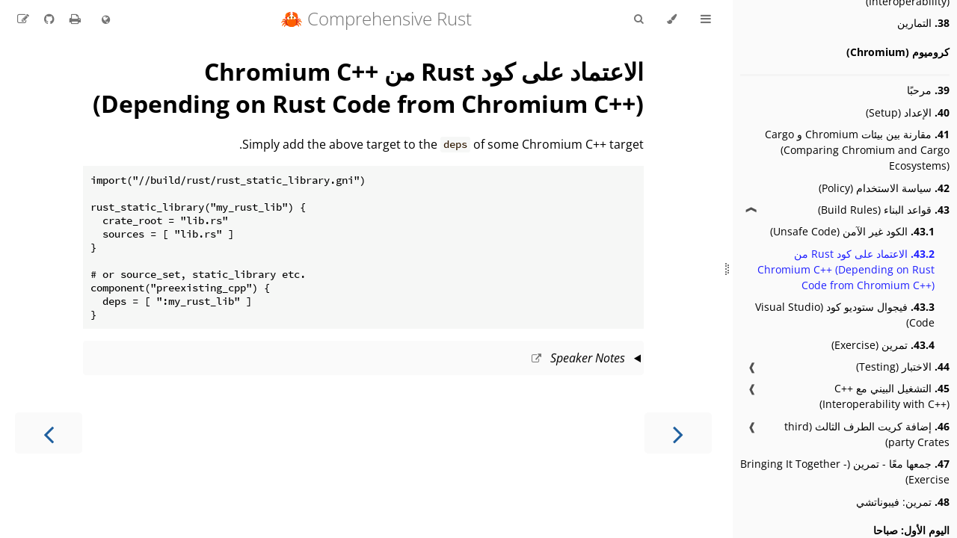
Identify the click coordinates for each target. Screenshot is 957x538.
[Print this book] (74, 18)
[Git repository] (48, 18)
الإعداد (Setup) (908, 112)
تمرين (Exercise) (883, 345)
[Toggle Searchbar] (638, 19)
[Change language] (106, 20)
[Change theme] (672, 19)
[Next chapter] (48, 433)
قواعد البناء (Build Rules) (884, 209)
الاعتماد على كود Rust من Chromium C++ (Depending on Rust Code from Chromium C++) (846, 269)
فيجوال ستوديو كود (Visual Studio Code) (845, 315)
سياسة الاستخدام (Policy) (884, 188)
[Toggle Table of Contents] (706, 19)
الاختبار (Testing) (903, 366)
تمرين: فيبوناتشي (903, 502)
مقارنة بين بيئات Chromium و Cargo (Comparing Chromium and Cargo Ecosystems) (857, 150)
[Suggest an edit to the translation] (23, 18)
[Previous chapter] (678, 433)
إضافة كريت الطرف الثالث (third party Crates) (867, 434)
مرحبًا (928, 90)
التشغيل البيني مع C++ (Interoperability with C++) (884, 396)
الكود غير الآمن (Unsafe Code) (852, 231)
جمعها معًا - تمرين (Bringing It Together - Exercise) (845, 471)
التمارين (923, 23)
